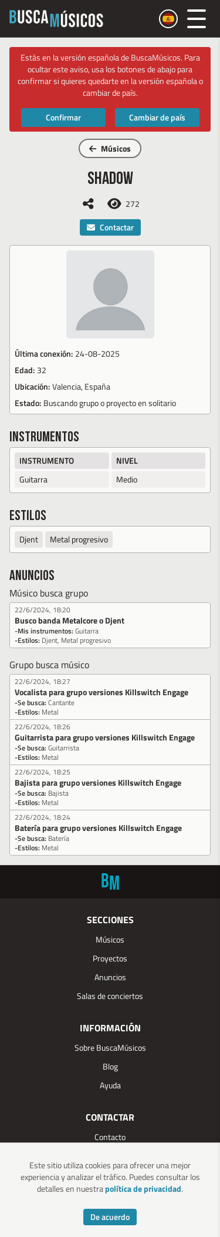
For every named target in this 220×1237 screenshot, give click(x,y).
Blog (110, 1066)
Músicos (110, 148)
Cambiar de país (157, 117)
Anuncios (110, 977)
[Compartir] (88, 203)
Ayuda (110, 1085)
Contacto (110, 1137)
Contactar (110, 227)
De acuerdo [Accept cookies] (110, 1217)
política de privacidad (143, 1188)
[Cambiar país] (168, 18)
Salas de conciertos (110, 996)
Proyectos (110, 958)
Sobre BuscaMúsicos (110, 1047)
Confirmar (63, 117)
